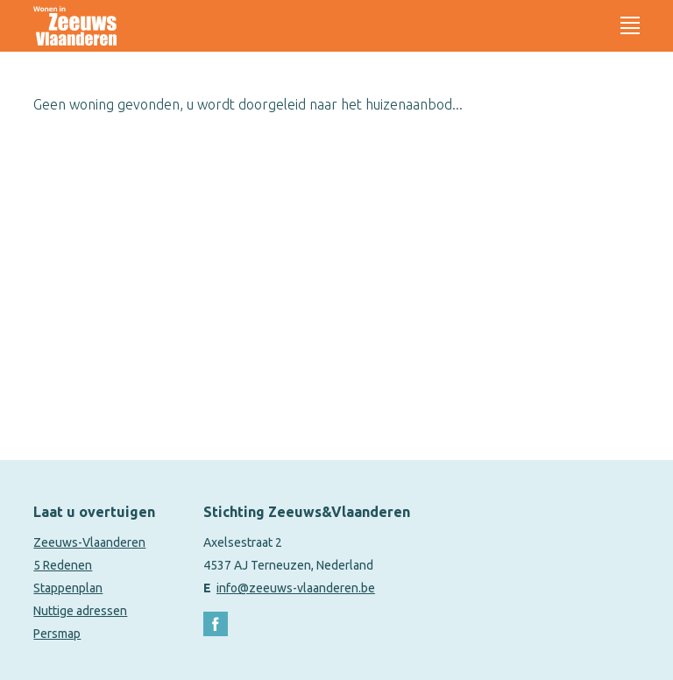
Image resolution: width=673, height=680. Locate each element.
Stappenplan (68, 588)
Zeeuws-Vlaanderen (89, 542)
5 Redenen (62, 565)
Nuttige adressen (80, 611)
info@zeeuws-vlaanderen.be (295, 588)
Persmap (57, 634)
